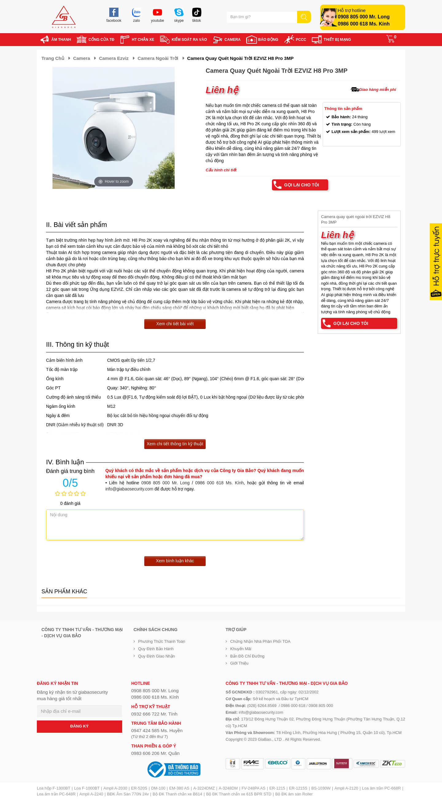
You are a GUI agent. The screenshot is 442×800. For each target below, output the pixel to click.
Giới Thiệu (239, 663)
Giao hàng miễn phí (377, 89)
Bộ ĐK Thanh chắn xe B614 (177, 794)
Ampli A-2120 (346, 788)
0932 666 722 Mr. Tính (154, 713)
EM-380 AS (179, 788)
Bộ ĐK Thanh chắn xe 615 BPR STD (238, 794)
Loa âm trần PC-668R (381, 788)
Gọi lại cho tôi (301, 184)
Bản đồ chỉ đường (247, 656)
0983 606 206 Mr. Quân (155, 753)
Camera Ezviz (114, 58)
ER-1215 (277, 788)
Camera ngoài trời (158, 58)
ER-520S (139, 788)
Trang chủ (52, 58)
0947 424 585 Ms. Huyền (157, 730)
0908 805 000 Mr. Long (364, 16)
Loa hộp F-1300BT (53, 788)
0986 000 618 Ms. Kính (364, 23)
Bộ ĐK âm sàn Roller (294, 794)
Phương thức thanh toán (161, 641)
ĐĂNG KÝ (79, 726)
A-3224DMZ (204, 788)
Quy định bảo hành (156, 648)
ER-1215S (298, 788)
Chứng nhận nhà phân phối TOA (260, 641)
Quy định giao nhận (156, 656)
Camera (81, 58)
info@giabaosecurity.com (129, 488)
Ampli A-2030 (115, 788)
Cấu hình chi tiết (221, 170)
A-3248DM (228, 788)
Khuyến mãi (240, 648)
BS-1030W (321, 788)
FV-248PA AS (254, 788)
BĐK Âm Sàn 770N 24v (128, 794)
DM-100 (158, 788)
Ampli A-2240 (91, 794)
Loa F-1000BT (87, 788)
